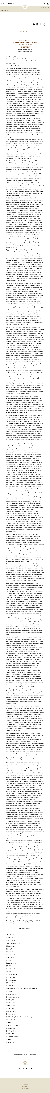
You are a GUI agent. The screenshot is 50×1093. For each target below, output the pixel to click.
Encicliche (4, 10)
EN (21, 32)
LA (29, 32)
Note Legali (25, 1084)
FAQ (25, 1082)
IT (26, 32)
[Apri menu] (47, 3)
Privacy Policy (25, 1088)
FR (24, 32)
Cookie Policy (25, 1086)
